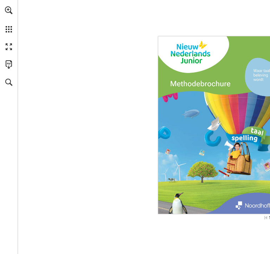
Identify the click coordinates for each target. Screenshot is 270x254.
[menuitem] (9, 19)
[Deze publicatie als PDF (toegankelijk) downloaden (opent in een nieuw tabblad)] (9, 64)
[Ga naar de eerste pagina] (265, 217)
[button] (9, 10)
